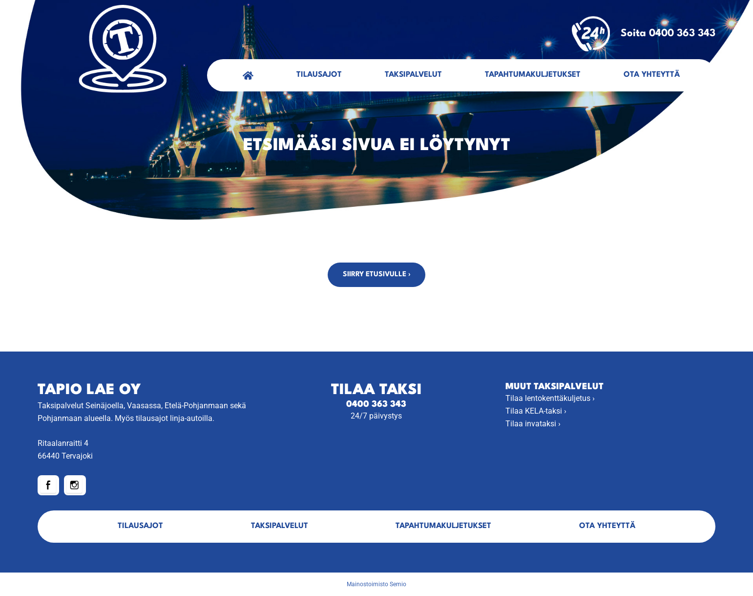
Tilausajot (319, 75)
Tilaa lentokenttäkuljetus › (550, 398)
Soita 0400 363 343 (643, 33)
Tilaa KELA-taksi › (535, 411)
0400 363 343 (376, 404)
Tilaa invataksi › (533, 423)
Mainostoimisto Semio (376, 584)
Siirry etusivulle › (377, 274)
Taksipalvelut (413, 75)
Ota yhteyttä (652, 75)
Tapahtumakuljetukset (533, 75)
